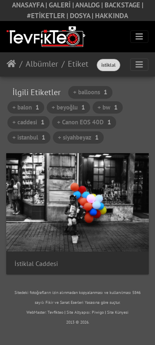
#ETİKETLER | (48, 15)
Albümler (42, 63)
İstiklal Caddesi (36, 264)
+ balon (25, 107)
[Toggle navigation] (139, 36)
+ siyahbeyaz (78, 137)
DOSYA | (82, 15)
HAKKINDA (111, 15)
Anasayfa (11, 64)
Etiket (78, 63)
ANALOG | (90, 4)
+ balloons (90, 92)
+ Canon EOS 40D (84, 122)
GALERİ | (62, 4)
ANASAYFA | (30, 4)
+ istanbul (28, 137)
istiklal (108, 65)
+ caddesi (28, 122)
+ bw (108, 107)
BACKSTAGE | (124, 4)
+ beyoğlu (68, 107)
